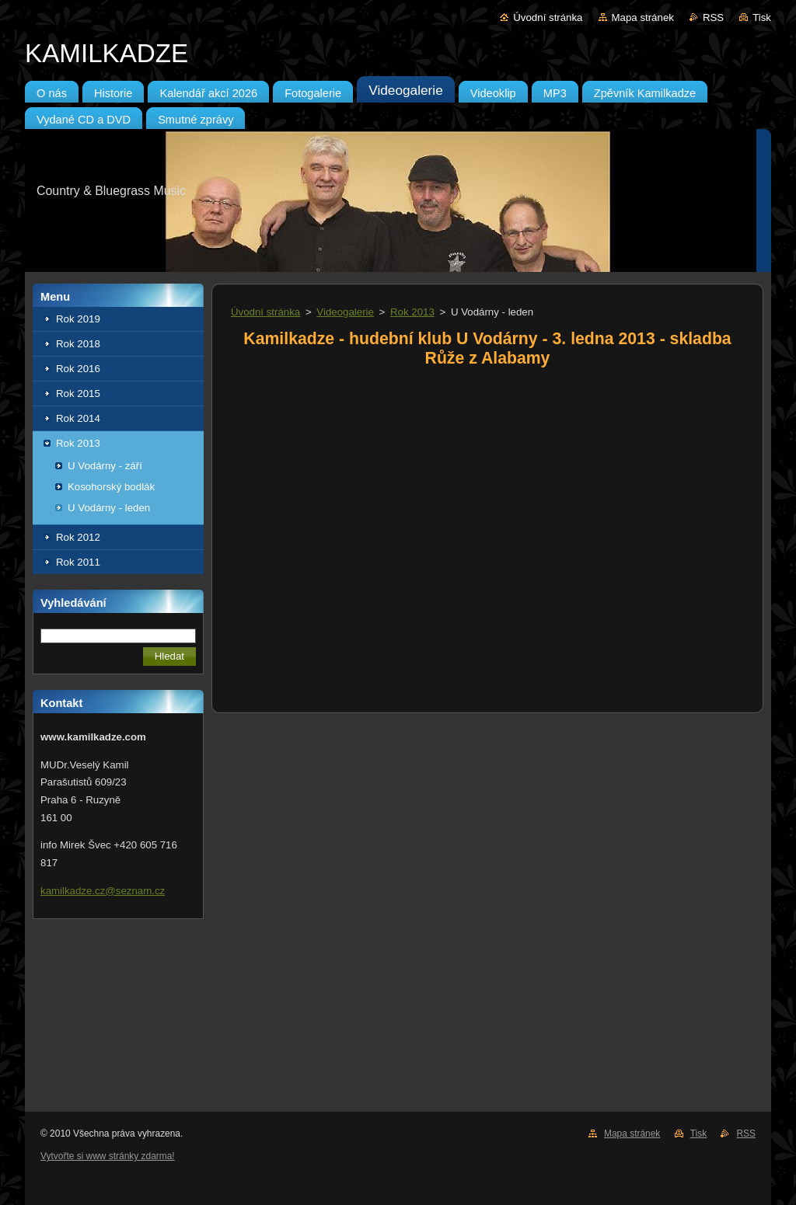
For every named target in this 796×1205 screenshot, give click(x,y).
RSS (713, 17)
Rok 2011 (78, 562)
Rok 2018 (78, 344)
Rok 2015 (78, 393)
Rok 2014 (78, 418)
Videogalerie (345, 312)
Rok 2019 (78, 319)
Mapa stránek (643, 17)
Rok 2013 (78, 443)
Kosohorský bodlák (111, 487)
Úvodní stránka (547, 17)
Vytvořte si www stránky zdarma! (107, 1156)
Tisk (761, 17)
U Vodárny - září (105, 466)
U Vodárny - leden (109, 508)
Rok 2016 (78, 368)
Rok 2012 (78, 537)
